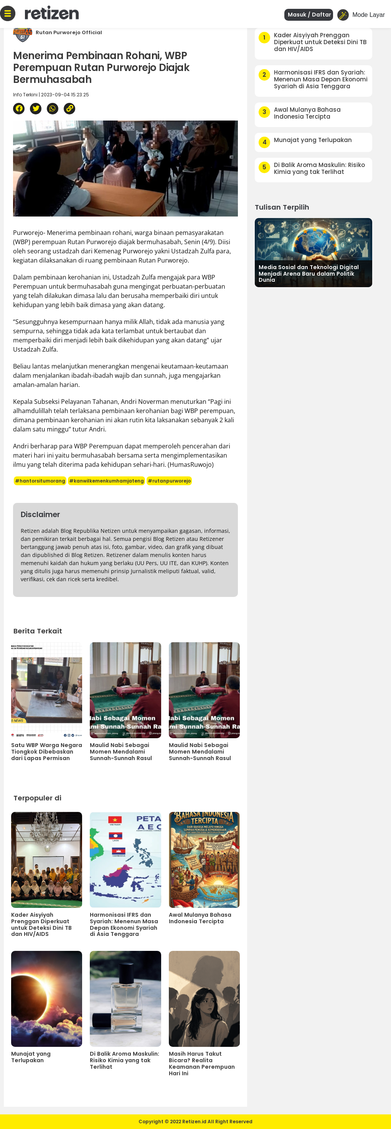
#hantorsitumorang (40, 481)
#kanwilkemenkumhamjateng (106, 481)
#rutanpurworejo (169, 481)
